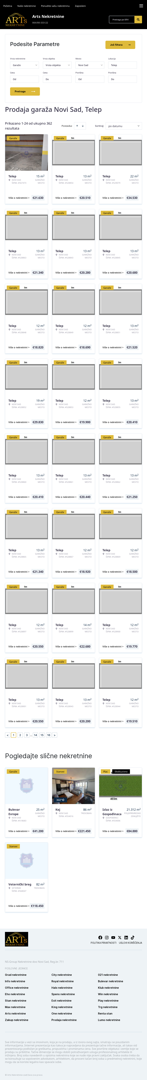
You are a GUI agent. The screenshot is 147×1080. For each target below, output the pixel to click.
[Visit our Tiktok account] (133, 936)
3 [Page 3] (27, 733)
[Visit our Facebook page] (100, 936)
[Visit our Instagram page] (107, 936)
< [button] (8, 733)
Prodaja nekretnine (64, 1018)
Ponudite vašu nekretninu (55, 5)
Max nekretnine (15, 1005)
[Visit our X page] (120, 936)
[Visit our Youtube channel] (113, 936)
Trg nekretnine (108, 1005)
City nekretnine (61, 973)
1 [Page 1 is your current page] (13, 733)
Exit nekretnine (61, 999)
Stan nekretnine (15, 999)
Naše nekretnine (26, 5)
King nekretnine (62, 1005)
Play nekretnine (108, 999)
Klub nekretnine (108, 986)
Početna (7, 5)
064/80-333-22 (40, 22)
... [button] (31, 733)
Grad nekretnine (15, 973)
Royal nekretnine (62, 979)
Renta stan (105, 1012)
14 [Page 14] (35, 733)
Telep (114, 63)
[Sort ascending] (77, 124)
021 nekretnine (108, 973)
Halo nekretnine (62, 986)
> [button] (55, 733)
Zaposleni (80, 5)
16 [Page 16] (48, 733)
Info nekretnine (15, 979)
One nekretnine (61, 1012)
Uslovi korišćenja (130, 941)
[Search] (138, 19)
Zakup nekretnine (16, 1018)
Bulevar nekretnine (110, 979)
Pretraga (25, 90)
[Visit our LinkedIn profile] (126, 936)
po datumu (115, 124)
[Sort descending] (82, 124)
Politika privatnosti (103, 941)
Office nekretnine (16, 986)
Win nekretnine (108, 992)
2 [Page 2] (20, 733)
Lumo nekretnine (109, 1018)
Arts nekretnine (15, 1012)
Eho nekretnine (15, 992)
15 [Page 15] (42, 733)
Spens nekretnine (63, 992)
